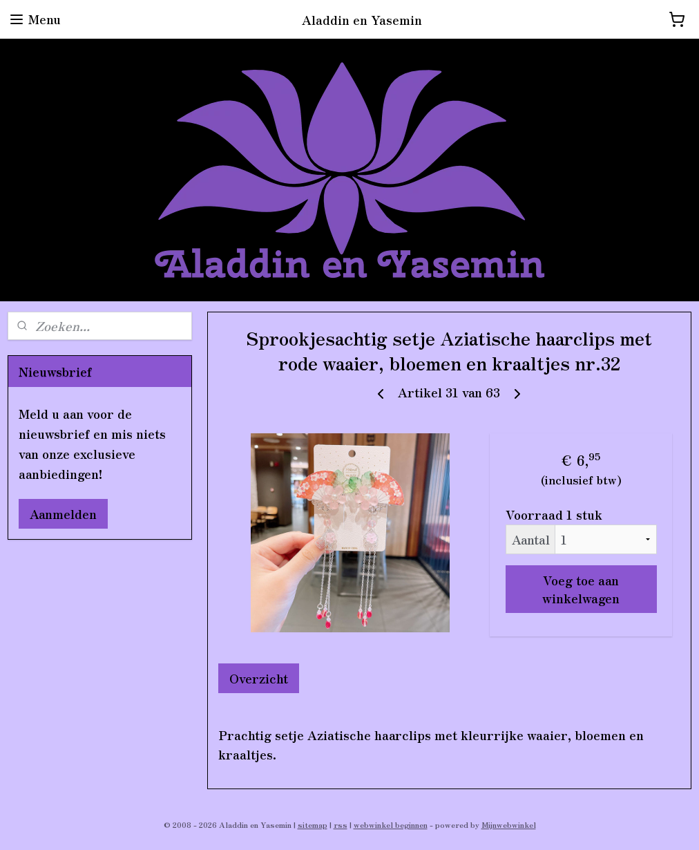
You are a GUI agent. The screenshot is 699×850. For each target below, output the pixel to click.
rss (340, 824)
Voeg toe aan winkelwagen (581, 589)
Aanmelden (63, 513)
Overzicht (258, 678)
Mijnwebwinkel (508, 824)
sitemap (312, 824)
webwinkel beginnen (391, 824)
